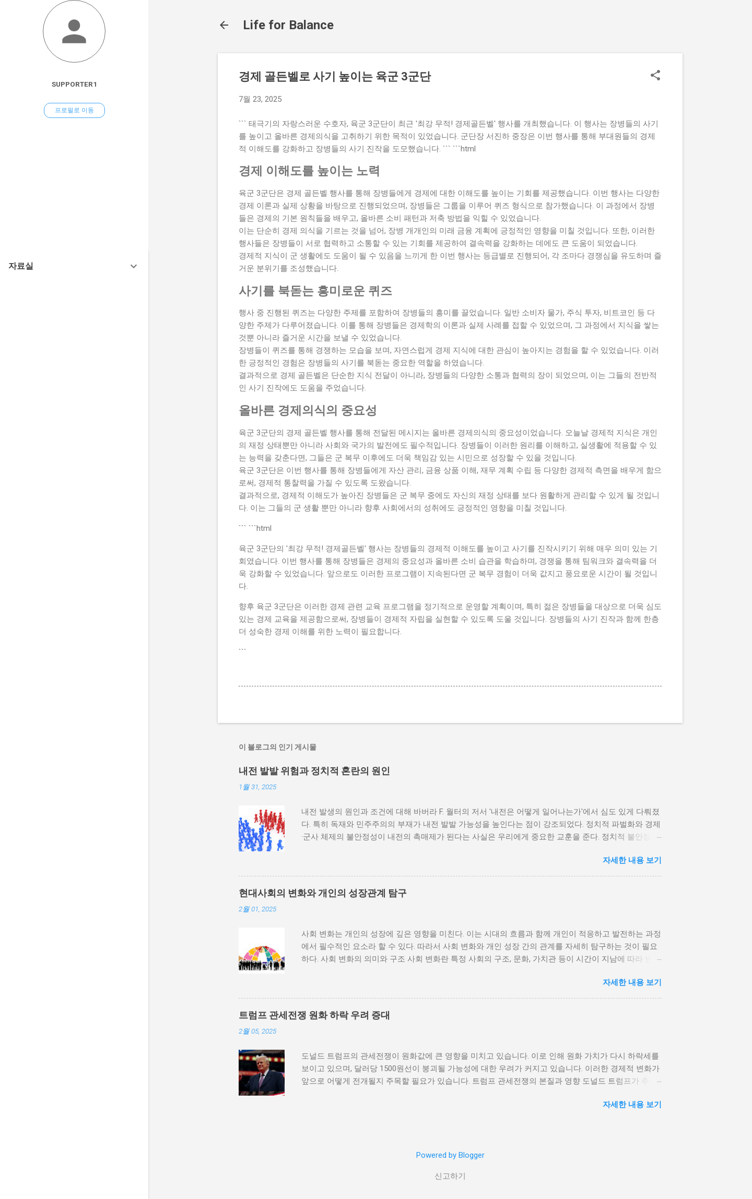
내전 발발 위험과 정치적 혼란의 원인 (314, 770)
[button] (655, 76)
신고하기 (450, 1176)
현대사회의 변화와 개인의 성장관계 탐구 (323, 892)
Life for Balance (288, 25)
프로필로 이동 (74, 110)
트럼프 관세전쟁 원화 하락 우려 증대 (314, 1015)
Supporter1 (74, 84)
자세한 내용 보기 (632, 860)
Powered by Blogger (450, 1155)
